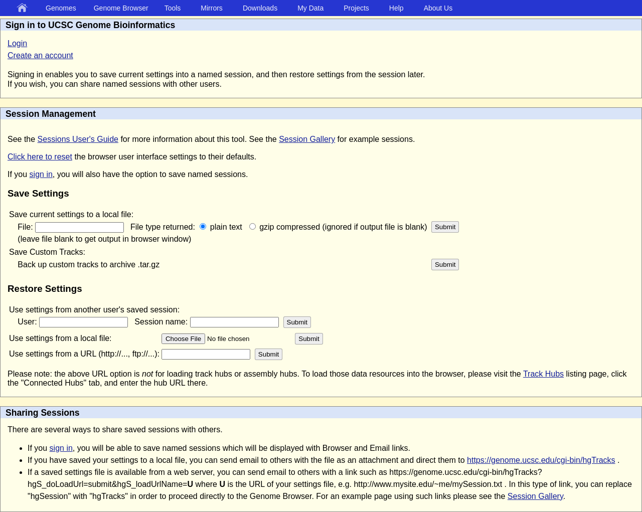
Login (17, 43)
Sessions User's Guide (78, 139)
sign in (41, 174)
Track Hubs (543, 374)
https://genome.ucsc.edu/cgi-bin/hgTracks (541, 460)
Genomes (61, 8)
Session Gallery (307, 139)
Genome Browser (121, 8)
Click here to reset (40, 156)
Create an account (40, 55)
